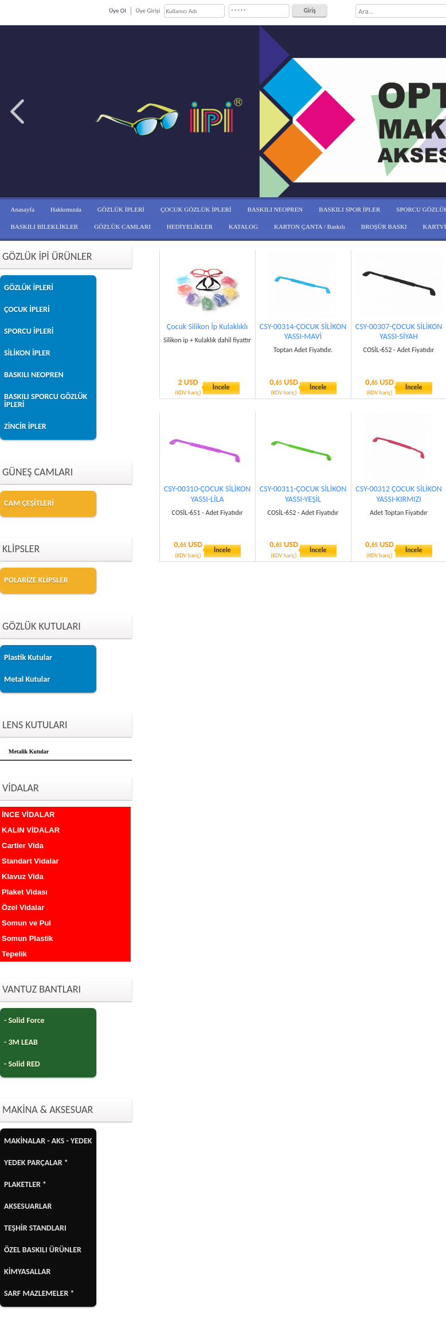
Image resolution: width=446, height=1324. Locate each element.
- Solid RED (22, 1064)
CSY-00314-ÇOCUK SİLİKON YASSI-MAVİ (303, 331)
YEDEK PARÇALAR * (36, 1162)
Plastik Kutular (28, 657)
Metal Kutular (27, 679)
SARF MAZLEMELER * (39, 1293)
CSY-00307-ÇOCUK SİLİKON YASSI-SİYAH (399, 331)
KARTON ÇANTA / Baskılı (309, 226)
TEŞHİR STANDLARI (35, 1228)
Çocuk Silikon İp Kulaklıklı (207, 326)
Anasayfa (23, 209)
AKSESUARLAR (28, 1206)
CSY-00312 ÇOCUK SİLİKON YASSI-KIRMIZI (398, 493)
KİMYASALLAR (27, 1271)
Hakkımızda (65, 209)
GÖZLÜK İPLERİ (120, 209)
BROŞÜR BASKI (384, 226)
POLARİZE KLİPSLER (36, 580)
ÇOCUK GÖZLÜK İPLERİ (196, 209)
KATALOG (243, 226)
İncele (221, 387)
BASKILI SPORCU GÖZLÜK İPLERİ (45, 400)
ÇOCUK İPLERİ (27, 309)
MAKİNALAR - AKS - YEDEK (48, 1141)
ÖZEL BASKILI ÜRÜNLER (42, 1250)
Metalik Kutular (29, 751)
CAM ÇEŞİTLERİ (29, 503)
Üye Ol (117, 10)
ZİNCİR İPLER (25, 426)
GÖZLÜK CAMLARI (122, 226)
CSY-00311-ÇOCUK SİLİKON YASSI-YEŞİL (303, 493)
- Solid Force (24, 1020)
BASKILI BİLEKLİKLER (45, 226)
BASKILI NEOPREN (275, 209)
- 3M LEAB (21, 1042)
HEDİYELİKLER (190, 226)
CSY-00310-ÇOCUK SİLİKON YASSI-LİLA (207, 493)
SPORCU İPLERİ (29, 331)
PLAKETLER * (25, 1184)
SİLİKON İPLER (27, 353)
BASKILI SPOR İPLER (349, 209)
